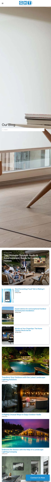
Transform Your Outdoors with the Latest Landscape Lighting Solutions (23, 378)
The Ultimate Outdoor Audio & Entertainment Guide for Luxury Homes (21, 258)
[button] (2, 3)
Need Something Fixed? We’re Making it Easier (29, 290)
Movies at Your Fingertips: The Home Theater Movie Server (28, 329)
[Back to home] (25, 3)
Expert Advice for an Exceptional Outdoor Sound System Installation (30, 310)
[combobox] (23, 129)
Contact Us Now (38, 478)
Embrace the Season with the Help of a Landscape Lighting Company (22, 450)
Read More (6, 282)
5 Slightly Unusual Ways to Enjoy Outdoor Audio (21, 414)
